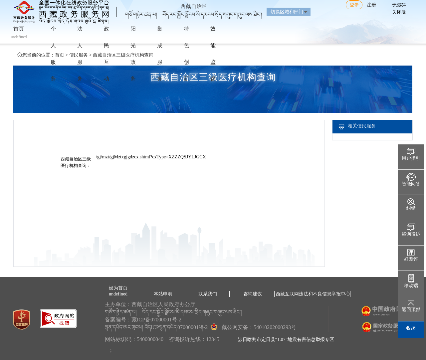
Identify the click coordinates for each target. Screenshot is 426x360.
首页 (59, 55)
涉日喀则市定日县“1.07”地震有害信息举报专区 (286, 339)
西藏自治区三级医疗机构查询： (76, 162)
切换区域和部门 (287, 11)
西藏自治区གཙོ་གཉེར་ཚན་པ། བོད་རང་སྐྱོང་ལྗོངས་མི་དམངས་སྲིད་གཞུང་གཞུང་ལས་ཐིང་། (193, 7)
